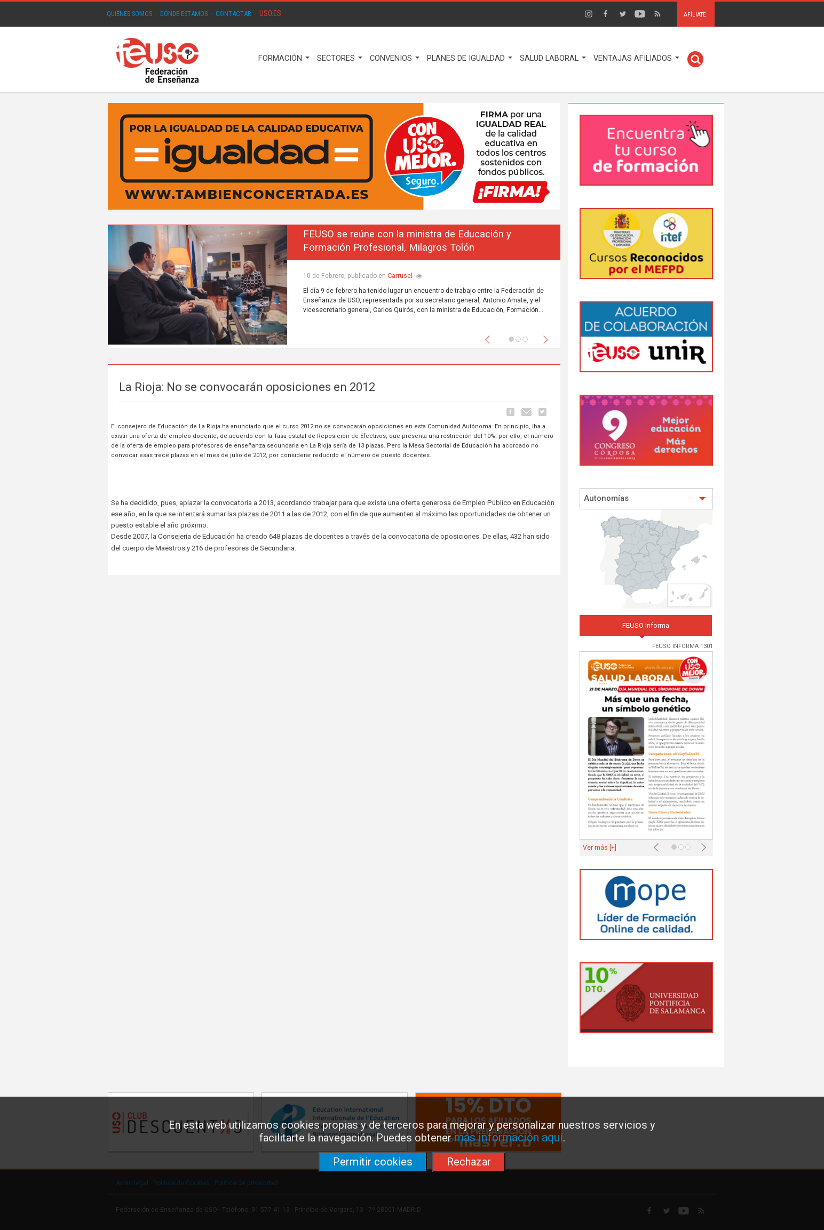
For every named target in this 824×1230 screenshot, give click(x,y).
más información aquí (508, 1137)
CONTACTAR (233, 14)
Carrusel (400, 275)
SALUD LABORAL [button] (553, 58)
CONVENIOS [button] (394, 58)
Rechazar (469, 1161)
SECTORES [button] (339, 58)
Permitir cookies (373, 1161)
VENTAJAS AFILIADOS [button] (636, 58)
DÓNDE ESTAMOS (184, 14)
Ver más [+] (599, 847)
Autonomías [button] (645, 498)
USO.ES (270, 13)
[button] (490, 336)
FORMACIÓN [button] (284, 58)
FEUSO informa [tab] (645, 625)
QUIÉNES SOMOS (129, 14)
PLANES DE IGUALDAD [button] (469, 58)
